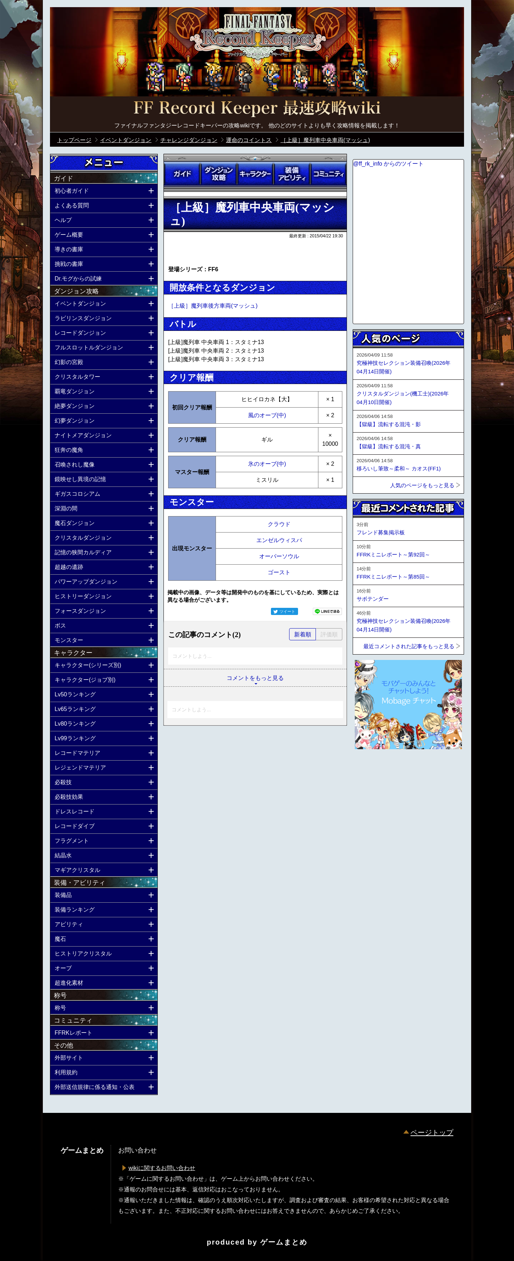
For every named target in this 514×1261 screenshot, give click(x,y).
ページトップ (431, 1132)
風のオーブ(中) (267, 415)
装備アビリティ (291, 174)
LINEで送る (327, 611)
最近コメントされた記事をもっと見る (408, 646)
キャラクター (255, 174)
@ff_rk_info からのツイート (388, 164)
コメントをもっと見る (255, 678)
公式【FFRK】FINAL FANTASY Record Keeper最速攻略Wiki (257, 109)
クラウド (279, 524)
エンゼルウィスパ (279, 540)
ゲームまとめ (283, 1242)
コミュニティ (328, 174)
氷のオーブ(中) (267, 464)
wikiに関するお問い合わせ (161, 1168)
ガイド (182, 174)
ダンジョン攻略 (218, 174)
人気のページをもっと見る (422, 485)
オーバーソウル (279, 556)
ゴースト (279, 572)
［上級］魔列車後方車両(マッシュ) (213, 306)
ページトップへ (370, 768)
